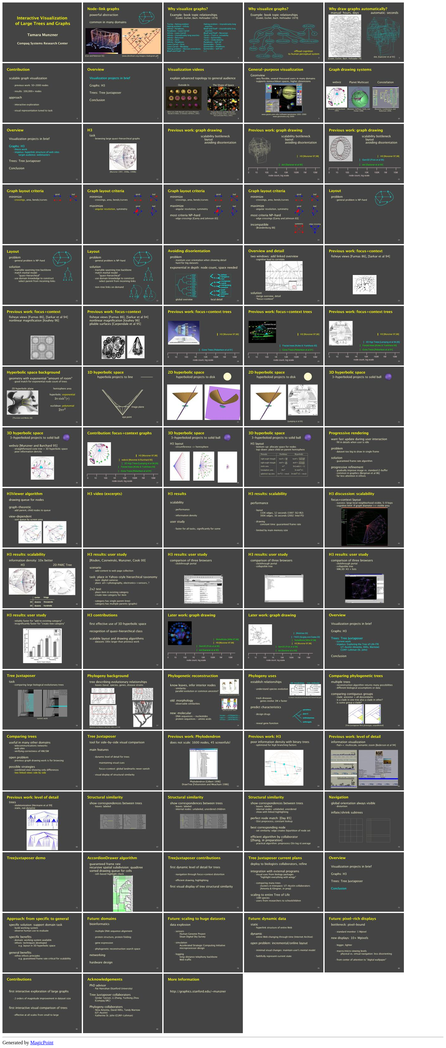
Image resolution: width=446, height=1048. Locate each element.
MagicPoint (42, 1042)
